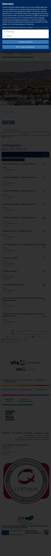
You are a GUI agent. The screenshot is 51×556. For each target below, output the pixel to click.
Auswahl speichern (25, 42)
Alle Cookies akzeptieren (25, 47)
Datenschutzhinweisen (40, 27)
